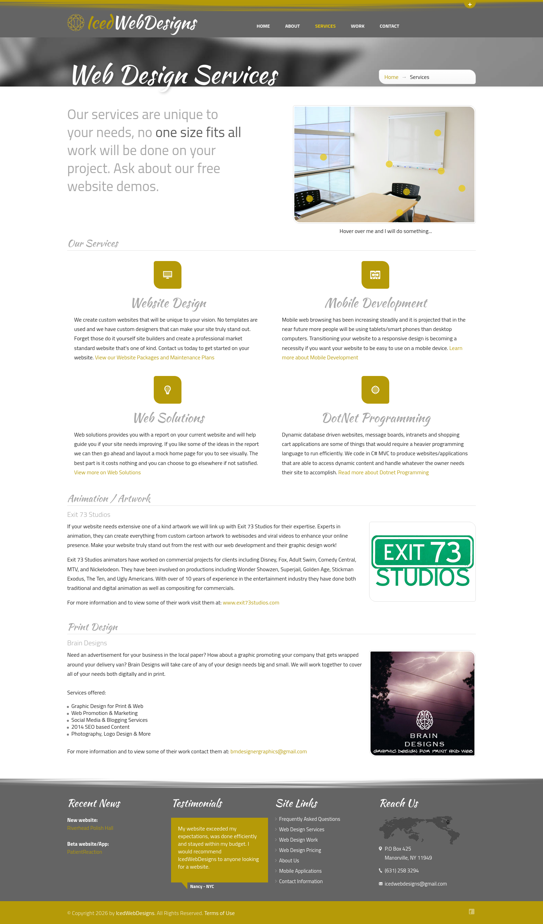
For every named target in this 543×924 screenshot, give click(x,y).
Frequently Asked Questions (309, 819)
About (292, 25)
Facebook (472, 911)
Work (357, 25)
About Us (289, 860)
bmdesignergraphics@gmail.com (269, 751)
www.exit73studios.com (251, 602)
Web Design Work (298, 840)
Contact (389, 25)
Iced (141, 22)
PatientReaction (84, 852)
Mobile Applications (300, 871)
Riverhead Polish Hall (90, 828)
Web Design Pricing (300, 850)
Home (263, 25)
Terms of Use (219, 913)
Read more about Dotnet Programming (383, 472)
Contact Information (301, 881)
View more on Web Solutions (107, 472)
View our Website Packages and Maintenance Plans (154, 357)
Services (325, 25)
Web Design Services (301, 829)
